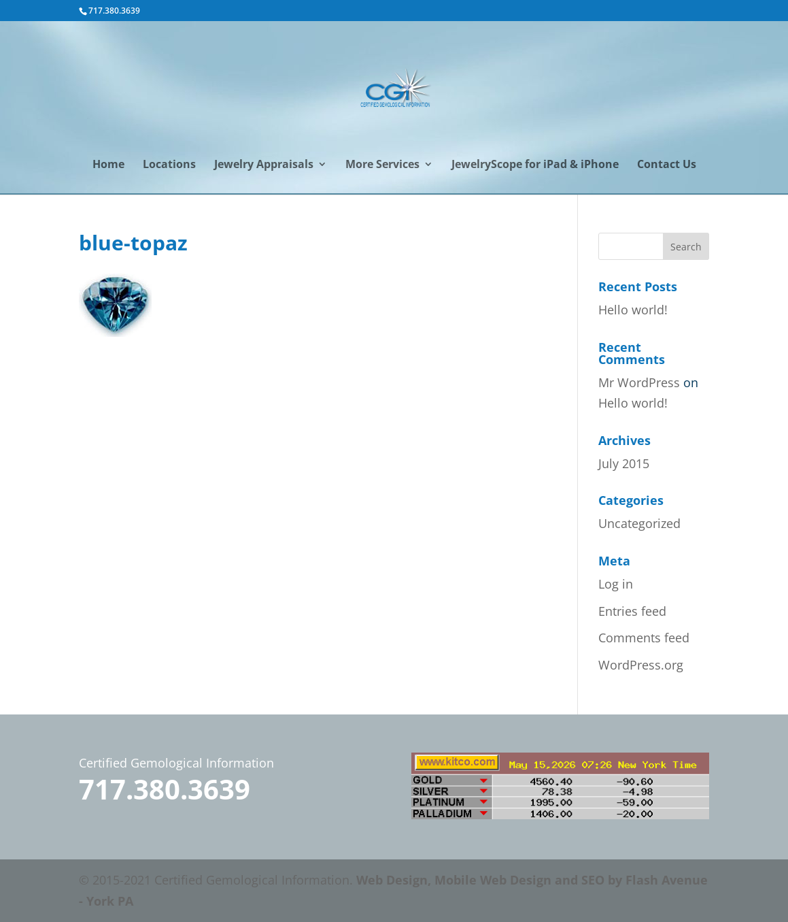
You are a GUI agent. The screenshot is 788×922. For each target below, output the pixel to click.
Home (108, 165)
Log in (615, 584)
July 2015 (623, 463)
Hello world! (633, 309)
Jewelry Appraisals (263, 165)
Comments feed (643, 637)
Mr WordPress (639, 382)
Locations (169, 165)
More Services (382, 165)
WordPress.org (640, 665)
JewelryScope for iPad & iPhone (535, 165)
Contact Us (666, 165)
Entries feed (632, 611)
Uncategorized (639, 523)
